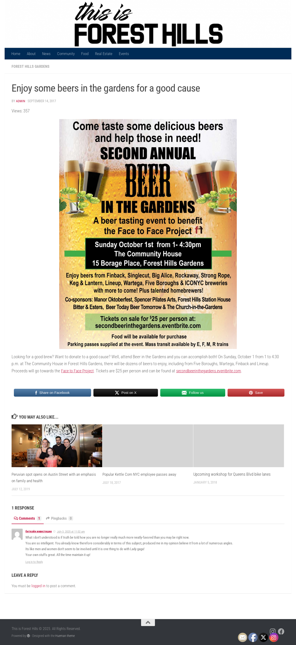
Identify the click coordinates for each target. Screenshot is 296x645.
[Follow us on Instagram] (273, 631)
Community (66, 53)
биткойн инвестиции (38, 531)
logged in (38, 585)
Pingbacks (61, 517)
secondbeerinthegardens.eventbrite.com (213, 370)
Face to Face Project (78, 370)
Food (85, 53)
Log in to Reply (34, 561)
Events (124, 53)
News (46, 53)
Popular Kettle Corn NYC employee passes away (141, 474)
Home (15, 53)
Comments (28, 517)
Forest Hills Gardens (31, 66)
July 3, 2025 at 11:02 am (71, 531)
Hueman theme (65, 635)
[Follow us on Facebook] (281, 631)
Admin (21, 101)
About (31, 53)
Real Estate (103, 53)
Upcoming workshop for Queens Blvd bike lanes (232, 474)
